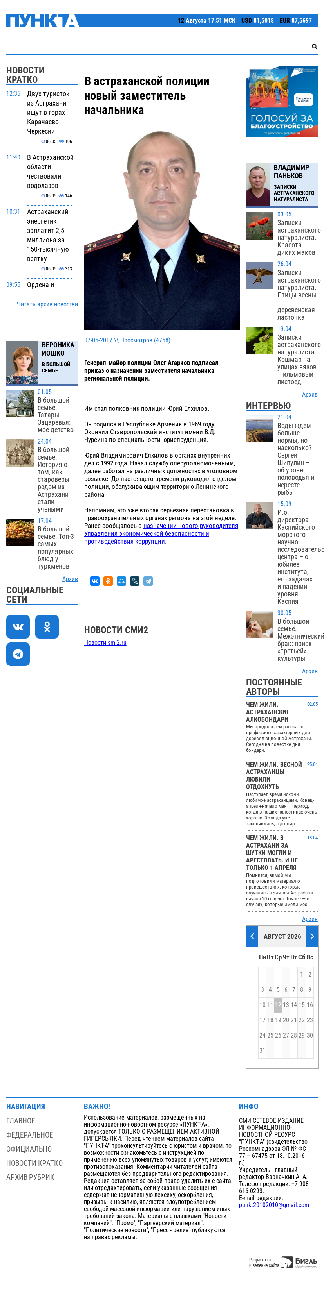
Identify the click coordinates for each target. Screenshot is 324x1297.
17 (262, 1020)
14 (294, 1005)
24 (262, 1035)
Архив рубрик (30, 1177)
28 (294, 1035)
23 (310, 1020)
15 (302, 1005)
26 (278, 1035)
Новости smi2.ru (105, 642)
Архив (70, 579)
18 (270, 1020)
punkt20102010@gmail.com (274, 1205)
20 (286, 1020)
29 (302, 1035)
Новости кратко (34, 1163)
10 (262, 1005)
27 (286, 1035)
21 (294, 1020)
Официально (29, 1149)
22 (302, 1020)
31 (262, 1050)
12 (278, 1005)
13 (286, 1005)
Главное (20, 1120)
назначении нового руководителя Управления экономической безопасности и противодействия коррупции (161, 533)
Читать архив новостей (47, 304)
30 (310, 1035)
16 (310, 1005)
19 (278, 1020)
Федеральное (29, 1135)
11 (270, 1005)
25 (270, 1035)
